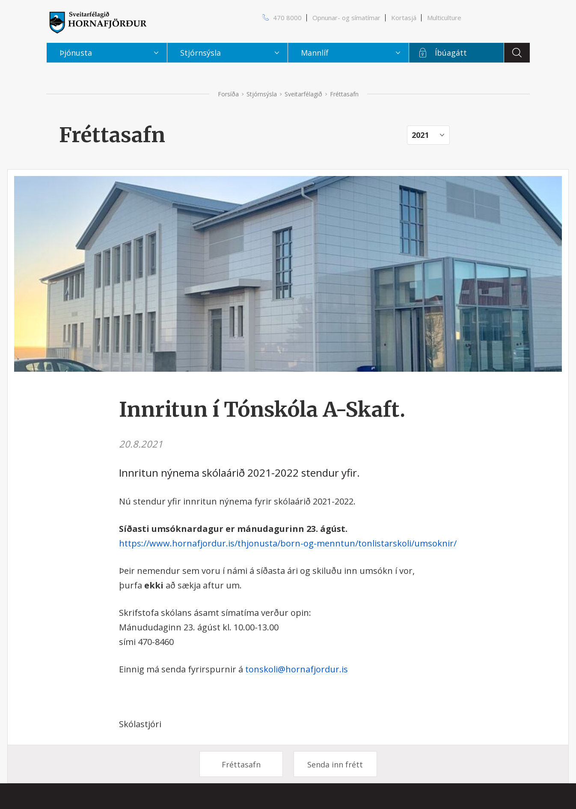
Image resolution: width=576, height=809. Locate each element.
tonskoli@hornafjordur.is (296, 669)
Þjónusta (75, 53)
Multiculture (444, 17)
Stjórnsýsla (261, 94)
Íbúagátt (451, 53)
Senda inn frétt (335, 764)
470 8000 (287, 17)
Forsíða (228, 94)
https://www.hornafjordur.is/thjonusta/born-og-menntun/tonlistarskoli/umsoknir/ (288, 543)
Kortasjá (403, 17)
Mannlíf (315, 53)
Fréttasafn (241, 764)
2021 (420, 135)
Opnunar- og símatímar (346, 17)
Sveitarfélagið (303, 94)
